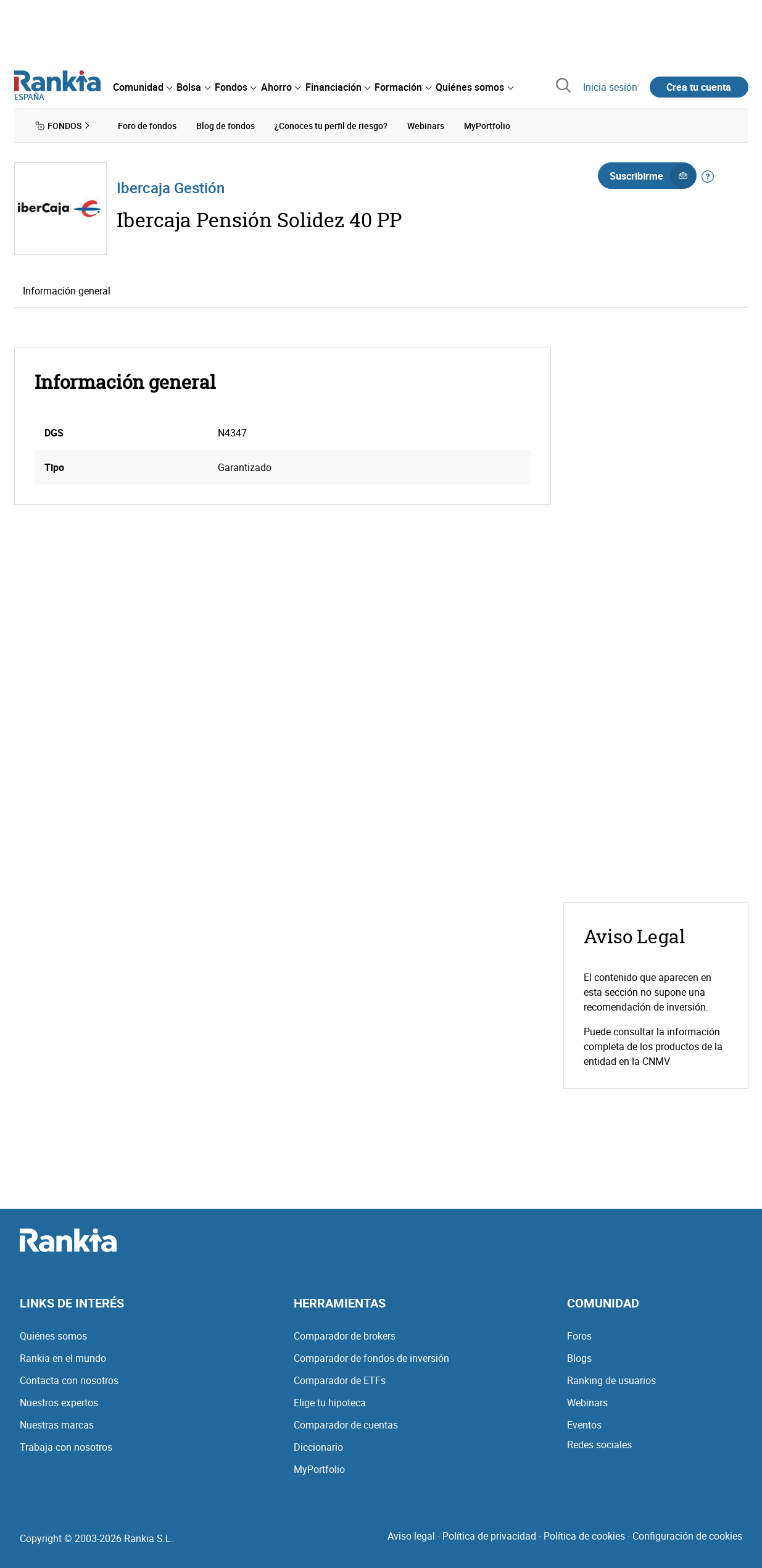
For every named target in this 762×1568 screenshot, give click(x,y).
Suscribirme (653, 176)
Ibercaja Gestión (171, 188)
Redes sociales (599, 1444)
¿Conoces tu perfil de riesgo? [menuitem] (331, 125)
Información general (66, 291)
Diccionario (318, 1447)
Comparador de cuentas (346, 1425)
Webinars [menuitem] (425, 125)
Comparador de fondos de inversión (371, 1358)
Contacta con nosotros (69, 1380)
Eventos (584, 1425)
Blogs (579, 1358)
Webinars (587, 1402)
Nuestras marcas (57, 1425)
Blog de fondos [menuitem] (225, 125)
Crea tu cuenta (698, 87)
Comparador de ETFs (340, 1380)
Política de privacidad (489, 1536)
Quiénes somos (53, 1336)
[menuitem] (142, 87)
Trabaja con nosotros (66, 1447)
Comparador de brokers (344, 1336)
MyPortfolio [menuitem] (487, 125)
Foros (579, 1336)
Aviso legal (411, 1536)
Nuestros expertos (59, 1402)
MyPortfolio (319, 1469)
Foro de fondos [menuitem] (147, 125)
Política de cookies (584, 1536)
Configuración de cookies (687, 1536)
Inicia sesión (610, 87)
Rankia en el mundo (63, 1358)
